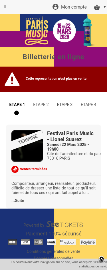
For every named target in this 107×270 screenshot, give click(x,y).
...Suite (17, 200)
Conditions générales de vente (53, 251)
